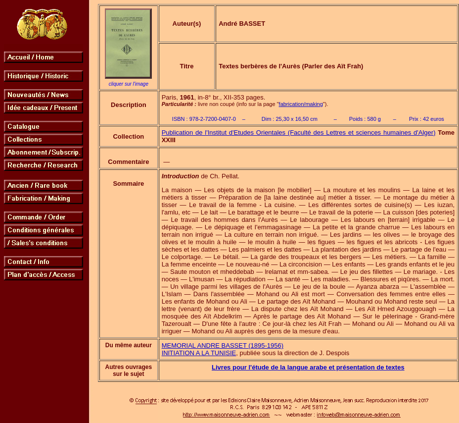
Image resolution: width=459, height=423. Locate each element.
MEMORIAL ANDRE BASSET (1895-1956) (222, 345)
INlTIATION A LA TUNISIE (199, 353)
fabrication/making (301, 104)
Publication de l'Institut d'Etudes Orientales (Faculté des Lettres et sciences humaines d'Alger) (299, 132)
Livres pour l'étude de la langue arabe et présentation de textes (308, 367)
